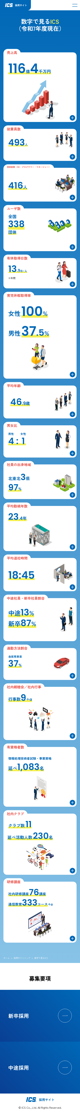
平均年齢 (14, 385)
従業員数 (14, 128)
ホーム (6, 957)
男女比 (12, 425)
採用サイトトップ (22, 957)
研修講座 (14, 881)
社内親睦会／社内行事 (24, 686)
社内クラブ (15, 813)
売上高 (12, 52)
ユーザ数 (14, 208)
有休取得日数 (17, 258)
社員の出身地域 (19, 464)
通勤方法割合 (17, 648)
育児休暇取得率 (19, 295)
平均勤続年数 (17, 506)
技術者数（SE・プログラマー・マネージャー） (29, 166)
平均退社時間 (17, 558)
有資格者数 (15, 747)
